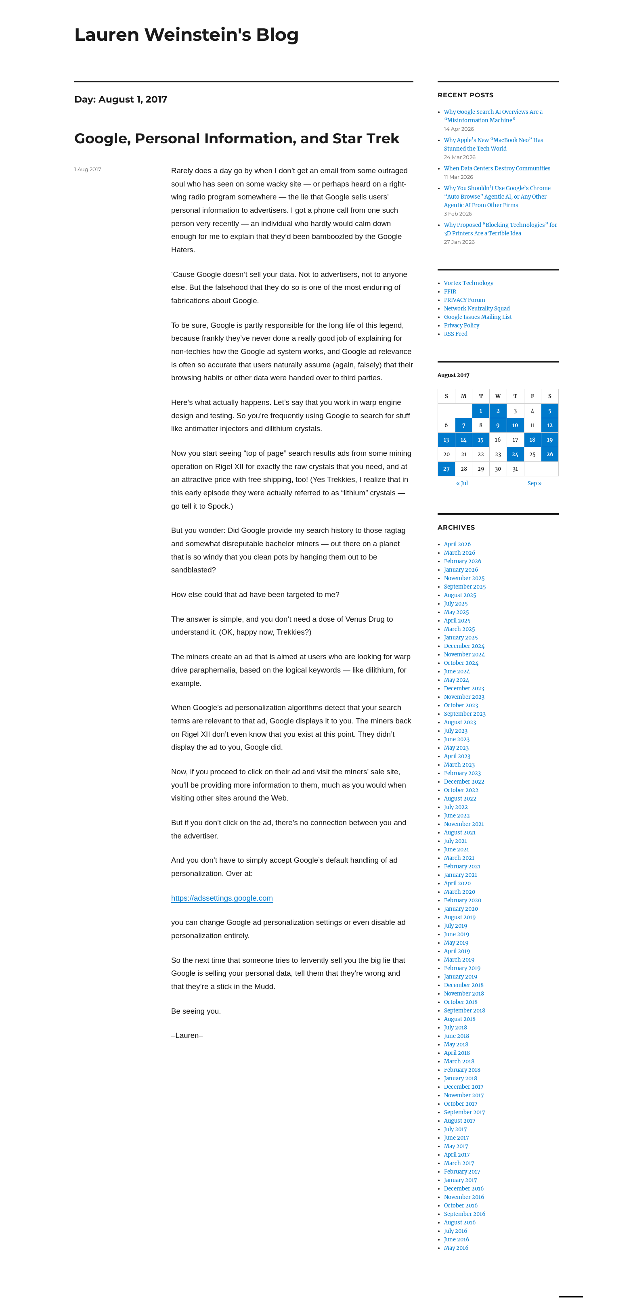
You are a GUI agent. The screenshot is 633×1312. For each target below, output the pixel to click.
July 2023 (455, 730)
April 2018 (457, 1053)
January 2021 (460, 875)
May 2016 (456, 1248)
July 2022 (456, 807)
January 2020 (461, 908)
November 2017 (464, 1095)
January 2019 (461, 976)
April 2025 (457, 620)
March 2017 (459, 1163)
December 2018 (464, 985)
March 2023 (459, 764)
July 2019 (455, 925)
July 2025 (456, 603)
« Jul (462, 483)
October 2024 (461, 663)
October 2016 (461, 1205)
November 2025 (464, 578)
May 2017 (456, 1146)
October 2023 (461, 705)
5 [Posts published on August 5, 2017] (549, 410)
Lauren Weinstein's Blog (186, 34)
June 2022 (457, 815)
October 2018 (461, 1002)
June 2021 (456, 849)
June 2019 (457, 934)
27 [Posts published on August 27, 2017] (446, 468)
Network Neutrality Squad (477, 308)
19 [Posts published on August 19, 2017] (550, 439)
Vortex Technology (468, 283)
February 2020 (462, 900)
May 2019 (456, 942)
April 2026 (457, 544)
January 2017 (460, 1180)
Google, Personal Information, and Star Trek (237, 138)
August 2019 (460, 917)
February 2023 (462, 773)
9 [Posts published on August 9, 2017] (498, 425)
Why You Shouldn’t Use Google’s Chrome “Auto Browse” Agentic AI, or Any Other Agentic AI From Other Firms (497, 197)
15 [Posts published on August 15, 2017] (481, 439)
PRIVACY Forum (464, 300)
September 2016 (465, 1214)
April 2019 (457, 951)
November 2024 (464, 654)
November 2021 (464, 824)
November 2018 (464, 993)
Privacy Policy (461, 325)
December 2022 (464, 781)
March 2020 (459, 892)
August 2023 (460, 722)
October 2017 (461, 1103)
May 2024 (456, 680)
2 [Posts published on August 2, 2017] (498, 410)
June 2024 (457, 671)
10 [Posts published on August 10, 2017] (515, 425)
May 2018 (456, 1044)
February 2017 (462, 1171)
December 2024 (464, 646)
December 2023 (464, 688)
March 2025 (459, 629)
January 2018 (460, 1078)
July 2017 (455, 1129)
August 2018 (460, 1019)
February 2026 (463, 561)
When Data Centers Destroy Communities (497, 168)
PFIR (450, 291)
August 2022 (460, 798)
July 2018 (455, 1027)
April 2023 (457, 756)
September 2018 (464, 1010)
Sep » (535, 483)
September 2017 (464, 1112)
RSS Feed (455, 334)
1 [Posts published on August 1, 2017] (481, 410)
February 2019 (462, 968)
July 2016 (455, 1231)
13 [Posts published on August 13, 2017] (446, 439)
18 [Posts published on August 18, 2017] (532, 439)
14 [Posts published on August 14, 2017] (464, 439)
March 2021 (459, 858)
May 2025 (456, 612)
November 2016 (464, 1197)
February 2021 (462, 866)
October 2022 (461, 790)
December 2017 (464, 1087)
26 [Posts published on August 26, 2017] (550, 454)
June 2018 (456, 1036)
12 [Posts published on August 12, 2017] (550, 425)
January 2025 (461, 637)
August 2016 (460, 1222)
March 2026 (460, 552)
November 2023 (464, 697)
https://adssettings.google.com (222, 898)
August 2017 (460, 1120)
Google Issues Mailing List (478, 317)
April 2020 (457, 883)
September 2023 (465, 713)
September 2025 (465, 586)
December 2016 (464, 1188)
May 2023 (456, 747)
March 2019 (459, 959)
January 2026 (461, 569)
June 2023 (457, 739)
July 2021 (455, 841)
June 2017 (456, 1137)
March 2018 (459, 1061)
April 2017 (457, 1154)
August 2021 (460, 832)
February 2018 (462, 1070)
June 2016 (457, 1239)
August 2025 (460, 595)
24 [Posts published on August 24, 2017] (515, 454)
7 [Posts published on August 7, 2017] (463, 425)
